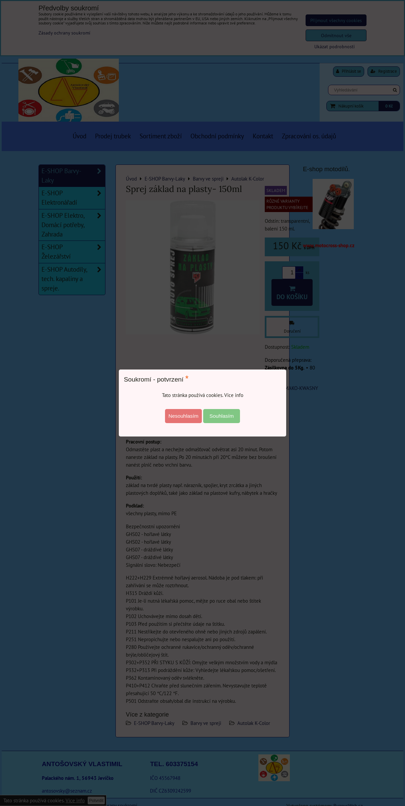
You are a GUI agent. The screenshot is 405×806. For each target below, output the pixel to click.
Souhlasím (222, 416)
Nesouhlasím (183, 416)
